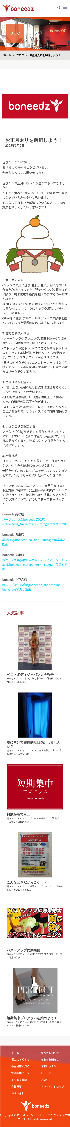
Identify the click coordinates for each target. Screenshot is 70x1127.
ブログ (20, 55)
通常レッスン (48, 1066)
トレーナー (47, 1073)
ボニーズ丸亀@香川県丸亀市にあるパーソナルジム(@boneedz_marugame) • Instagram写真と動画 (35, 564)
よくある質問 (19, 1080)
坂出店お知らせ (20, 1059)
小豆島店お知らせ (21, 1066)
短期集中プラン (20, 1073)
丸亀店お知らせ (50, 1059)
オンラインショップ (52, 1086)
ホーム (7, 55)
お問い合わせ (19, 1093)
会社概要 (16, 1086)
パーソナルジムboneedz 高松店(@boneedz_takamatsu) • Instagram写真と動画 (34, 521)
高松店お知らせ (50, 1053)
